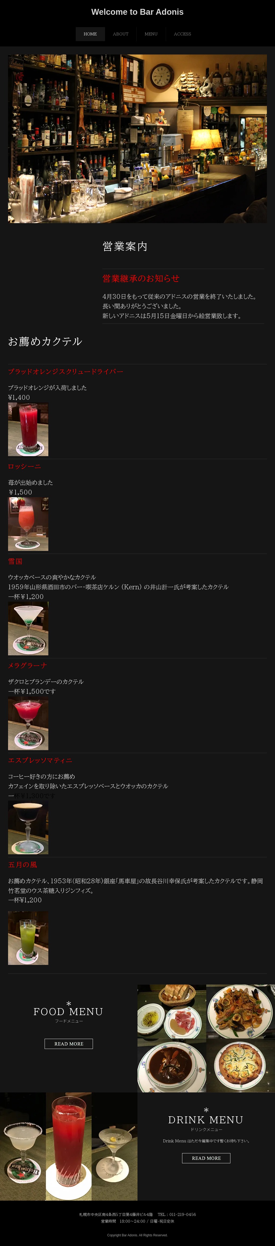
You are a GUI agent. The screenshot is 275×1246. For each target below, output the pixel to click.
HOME (90, 34)
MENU (151, 34)
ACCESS (182, 34)
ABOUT (120, 34)
